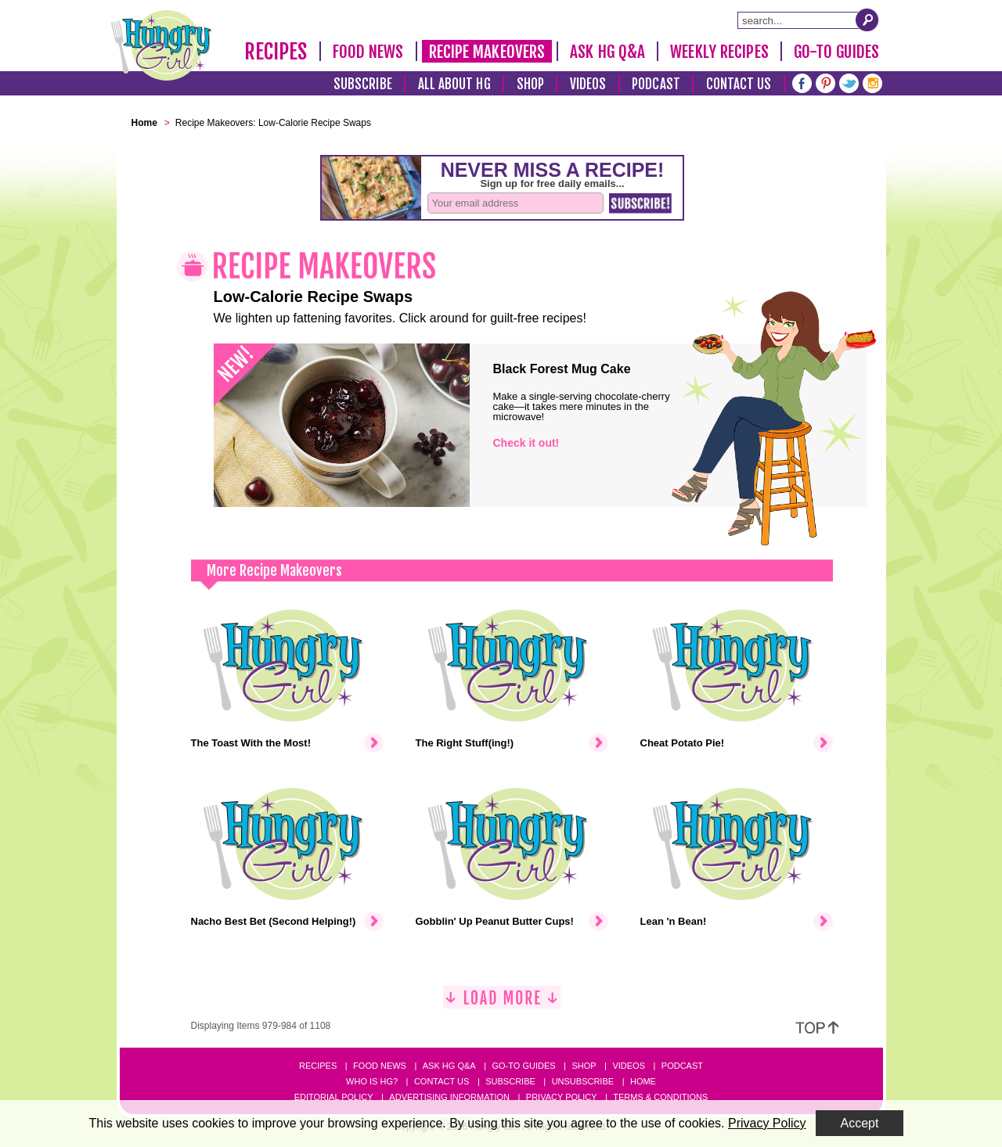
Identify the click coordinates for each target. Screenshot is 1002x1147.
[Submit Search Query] (867, 19)
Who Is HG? (372, 1081)
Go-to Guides (523, 1065)
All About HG (454, 84)
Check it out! (526, 443)
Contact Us (739, 84)
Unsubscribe (583, 1081)
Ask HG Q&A (607, 51)
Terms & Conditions (660, 1097)
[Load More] (501, 1003)
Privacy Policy (561, 1097)
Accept (860, 1123)
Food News (368, 51)
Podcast (656, 84)
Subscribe (362, 84)
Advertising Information (449, 1097)
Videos (588, 84)
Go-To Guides (836, 51)
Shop (530, 84)
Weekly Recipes (719, 51)
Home (643, 1081)
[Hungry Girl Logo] (161, 45)
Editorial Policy (333, 1097)
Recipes (276, 51)
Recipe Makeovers (487, 51)
